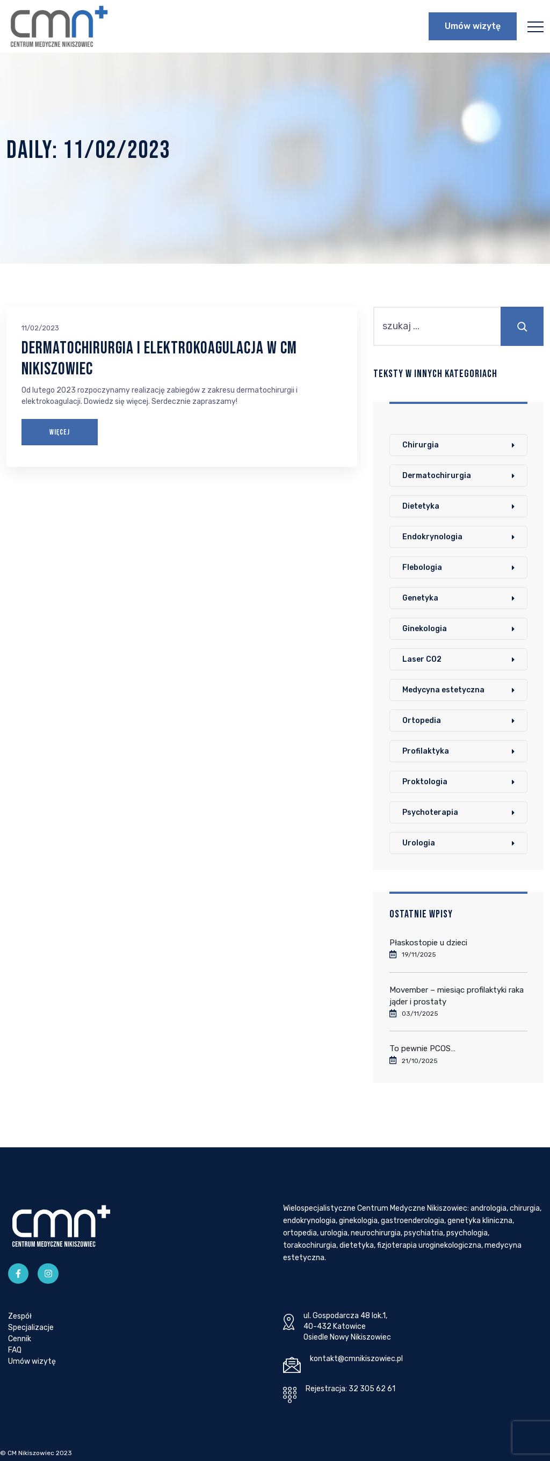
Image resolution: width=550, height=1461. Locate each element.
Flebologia (422, 567)
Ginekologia (424, 628)
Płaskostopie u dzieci (428, 943)
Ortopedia (421, 720)
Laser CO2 (422, 659)
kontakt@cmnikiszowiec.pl (356, 1358)
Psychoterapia (430, 812)
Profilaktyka (425, 751)
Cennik (19, 1338)
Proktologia (424, 781)
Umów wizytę (473, 26)
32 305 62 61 (372, 1388)
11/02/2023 (40, 328)
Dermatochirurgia (436, 475)
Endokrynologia (432, 536)
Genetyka (420, 598)
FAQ (14, 1350)
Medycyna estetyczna (443, 690)
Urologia (418, 843)
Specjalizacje (31, 1327)
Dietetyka (420, 506)
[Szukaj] (522, 326)
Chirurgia (420, 445)
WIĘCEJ (59, 432)
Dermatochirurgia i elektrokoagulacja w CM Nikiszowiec (159, 358)
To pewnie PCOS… (422, 1048)
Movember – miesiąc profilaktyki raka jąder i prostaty (456, 996)
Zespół (20, 1316)
